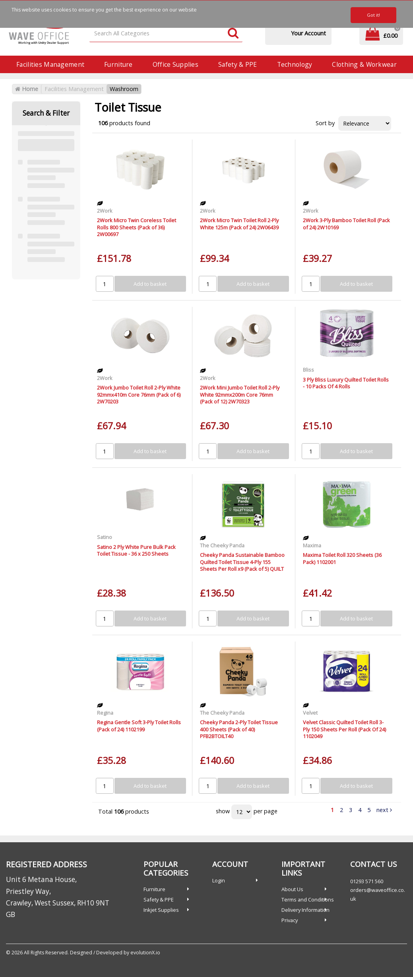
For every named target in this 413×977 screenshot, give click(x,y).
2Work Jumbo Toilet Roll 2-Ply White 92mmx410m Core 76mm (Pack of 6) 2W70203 (138, 394)
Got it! (373, 15)
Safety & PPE (237, 64)
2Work (104, 210)
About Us (292, 889)
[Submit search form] (233, 33)
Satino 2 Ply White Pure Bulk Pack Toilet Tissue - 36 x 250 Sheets (136, 550)
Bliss (308, 369)
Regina (105, 712)
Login (218, 880)
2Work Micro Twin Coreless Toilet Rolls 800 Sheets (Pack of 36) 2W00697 (136, 227)
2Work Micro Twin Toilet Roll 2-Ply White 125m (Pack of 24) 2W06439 (239, 224)
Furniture (118, 64)
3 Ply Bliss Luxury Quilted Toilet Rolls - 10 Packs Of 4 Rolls (346, 383)
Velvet (310, 712)
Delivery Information (305, 909)
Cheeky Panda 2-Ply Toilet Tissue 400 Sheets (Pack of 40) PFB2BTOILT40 (239, 729)
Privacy (289, 920)
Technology (294, 64)
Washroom (124, 89)
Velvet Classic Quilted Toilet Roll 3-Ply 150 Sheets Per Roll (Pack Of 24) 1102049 (344, 729)
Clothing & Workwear (364, 64)
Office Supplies (175, 64)
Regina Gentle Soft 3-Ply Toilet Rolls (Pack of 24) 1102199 (139, 726)
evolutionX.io (145, 952)
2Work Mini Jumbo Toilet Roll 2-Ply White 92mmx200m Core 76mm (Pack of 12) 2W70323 (239, 394)
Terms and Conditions (307, 899)
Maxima (312, 545)
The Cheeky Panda (222, 545)
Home (26, 89)
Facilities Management (50, 64)
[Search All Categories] (165, 33)
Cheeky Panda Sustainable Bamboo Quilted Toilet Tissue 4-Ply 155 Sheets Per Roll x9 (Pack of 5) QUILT (242, 561)
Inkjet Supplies (161, 909)
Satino (104, 537)
